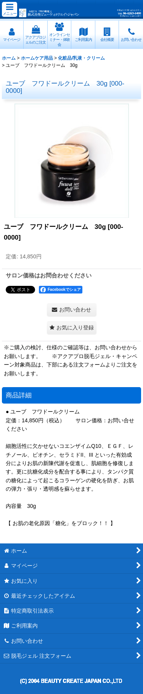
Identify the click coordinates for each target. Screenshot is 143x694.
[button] (9, 9)
